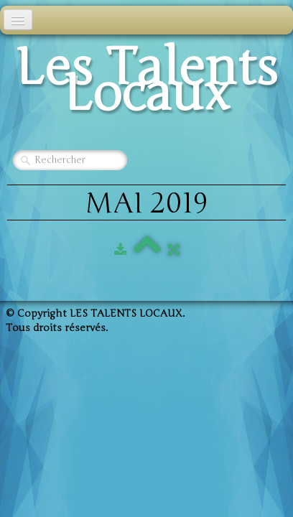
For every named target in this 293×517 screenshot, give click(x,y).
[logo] (146, 85)
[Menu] (18, 19)
